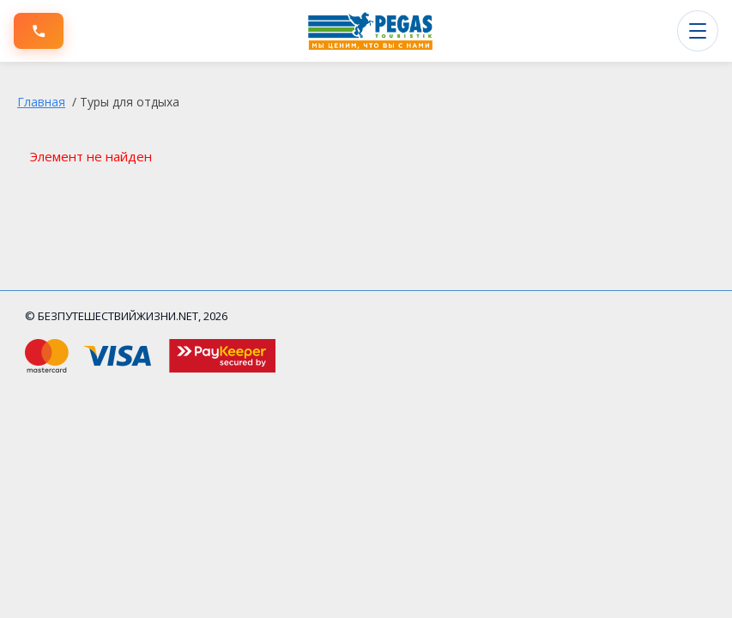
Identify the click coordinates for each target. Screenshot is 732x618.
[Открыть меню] (697, 31)
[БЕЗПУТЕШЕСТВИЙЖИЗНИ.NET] (371, 31)
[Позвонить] (39, 31)
